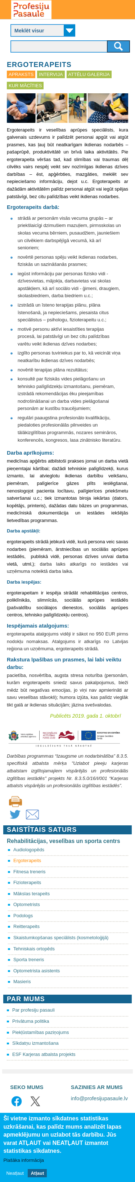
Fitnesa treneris (29, 871)
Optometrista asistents (36, 970)
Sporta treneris (28, 959)
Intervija (51, 74)
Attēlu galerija (89, 74)
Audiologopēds (28, 849)
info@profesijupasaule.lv (99, 1098)
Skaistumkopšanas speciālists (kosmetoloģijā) (60, 937)
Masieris (22, 981)
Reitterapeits (26, 926)
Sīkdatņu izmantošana (35, 1043)
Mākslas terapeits (31, 893)
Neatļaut (14, 1173)
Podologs (23, 915)
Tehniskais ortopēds (34, 948)
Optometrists (26, 904)
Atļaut (37, 1173)
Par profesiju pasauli (33, 1010)
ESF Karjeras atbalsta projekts (44, 1054)
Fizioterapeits (27, 882)
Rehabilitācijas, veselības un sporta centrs (63, 841)
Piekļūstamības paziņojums (40, 1032)
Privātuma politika (30, 1021)
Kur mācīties (25, 85)
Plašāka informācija (23, 1160)
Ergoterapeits (27, 860)
